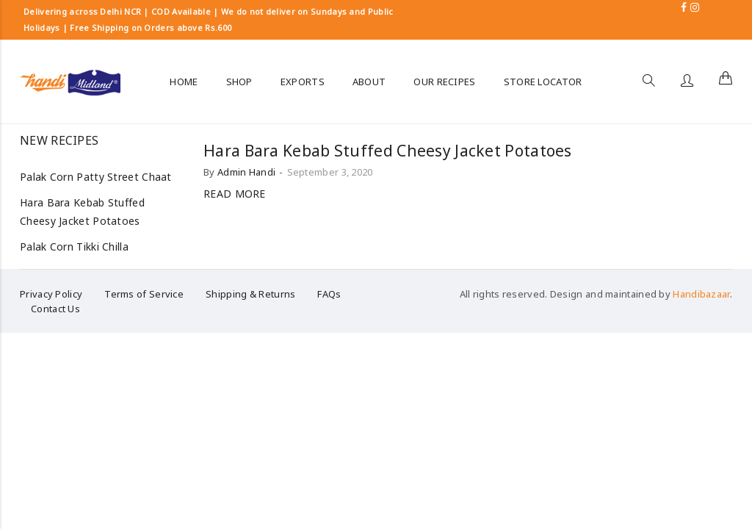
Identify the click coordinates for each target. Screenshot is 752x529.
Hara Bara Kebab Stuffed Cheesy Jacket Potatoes (387, 150)
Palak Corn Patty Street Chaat (96, 177)
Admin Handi (246, 172)
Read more (234, 194)
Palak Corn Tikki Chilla (74, 246)
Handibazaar (701, 294)
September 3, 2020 (330, 172)
